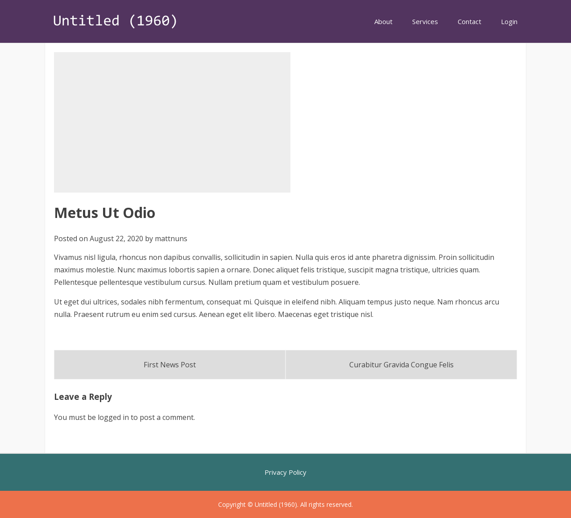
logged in (113, 417)
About (383, 21)
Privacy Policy (285, 472)
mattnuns (171, 238)
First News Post (170, 365)
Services (425, 21)
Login (509, 21)
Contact (469, 21)
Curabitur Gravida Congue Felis (401, 365)
